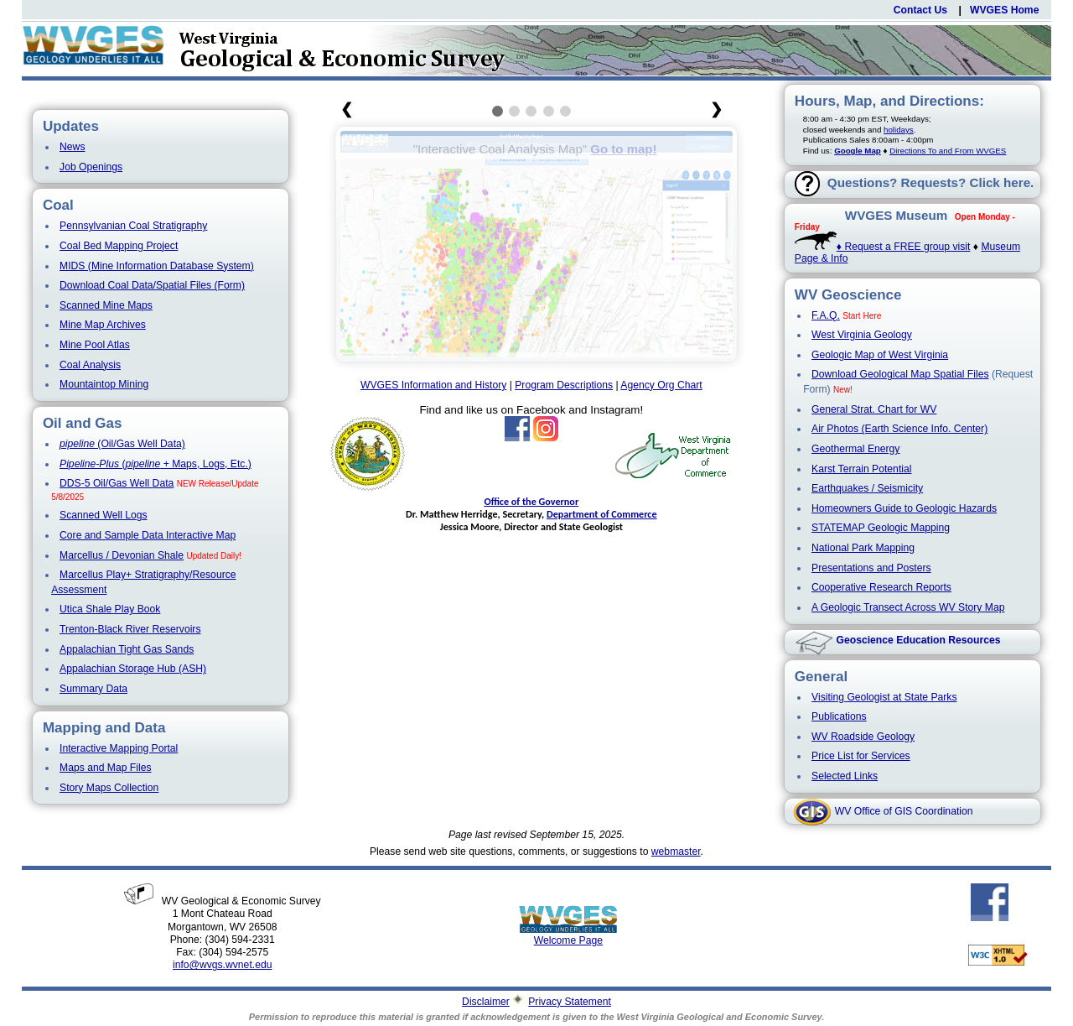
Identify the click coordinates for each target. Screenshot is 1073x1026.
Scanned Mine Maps (106, 305)
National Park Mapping (863, 548)
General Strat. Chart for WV (873, 409)
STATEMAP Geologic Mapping (880, 528)
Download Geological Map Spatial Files (900, 374)
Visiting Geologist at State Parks (883, 697)
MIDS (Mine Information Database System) (157, 266)
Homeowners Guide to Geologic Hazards (904, 508)
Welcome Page (568, 935)
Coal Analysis (90, 365)
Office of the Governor (531, 501)
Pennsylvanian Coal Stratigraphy (133, 226)
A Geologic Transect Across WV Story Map (907, 607)
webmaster (676, 851)
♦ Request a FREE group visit (883, 247)
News (72, 147)
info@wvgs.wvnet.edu (222, 965)
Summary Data (93, 689)
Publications (839, 716)
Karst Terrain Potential (861, 469)
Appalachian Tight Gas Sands (127, 649)
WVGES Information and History (433, 385)
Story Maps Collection (109, 788)
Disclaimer (486, 1002)
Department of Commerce (602, 514)
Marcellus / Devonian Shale (122, 555)
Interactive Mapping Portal (119, 748)
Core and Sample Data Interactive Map (148, 535)
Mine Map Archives (103, 325)
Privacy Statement (569, 1002)
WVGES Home (1004, 10)
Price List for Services (860, 756)
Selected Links (844, 776)
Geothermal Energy (855, 449)
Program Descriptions (564, 385)
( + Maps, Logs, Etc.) (155, 464)
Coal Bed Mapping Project (119, 246)
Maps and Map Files (105, 767)
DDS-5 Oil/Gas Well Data (117, 483)
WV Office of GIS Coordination (904, 811)
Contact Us (920, 10)
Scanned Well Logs (104, 515)
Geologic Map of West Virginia (879, 355)
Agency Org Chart (661, 385)
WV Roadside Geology (863, 736)
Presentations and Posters (871, 568)
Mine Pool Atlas (95, 345)
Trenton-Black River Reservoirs (130, 629)
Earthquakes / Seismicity (867, 488)
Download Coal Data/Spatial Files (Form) (152, 285)
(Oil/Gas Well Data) (122, 444)
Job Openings (91, 167)
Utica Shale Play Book (110, 609)
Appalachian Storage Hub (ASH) (133, 668)
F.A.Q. (825, 315)
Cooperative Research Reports (881, 587)
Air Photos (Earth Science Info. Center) (899, 429)
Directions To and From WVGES (947, 150)
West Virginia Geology (861, 335)
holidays (899, 129)
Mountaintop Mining (104, 384)
